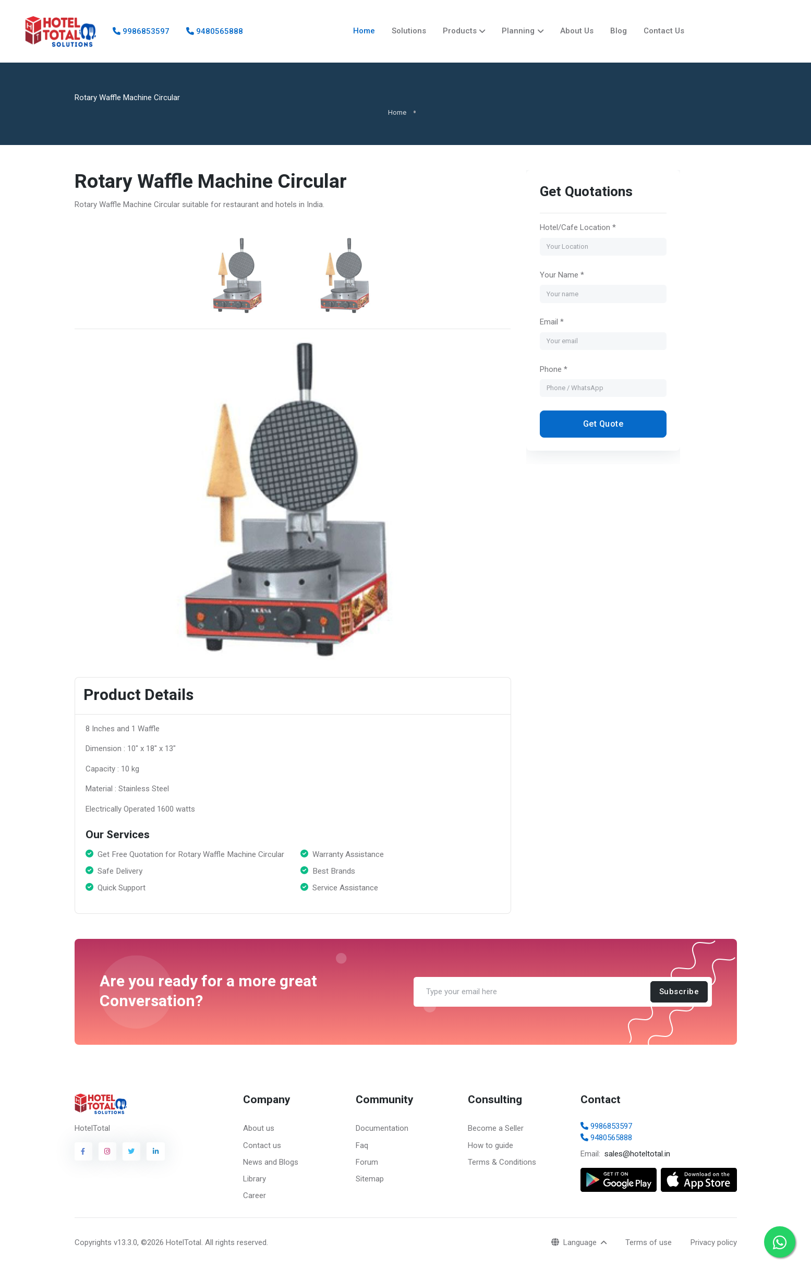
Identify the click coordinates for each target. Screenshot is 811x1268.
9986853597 (141, 31)
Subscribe (679, 992)
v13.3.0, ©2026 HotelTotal (157, 1243)
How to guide (490, 1145)
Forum (367, 1162)
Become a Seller (496, 1128)
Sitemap (370, 1179)
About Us (577, 30)
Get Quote (603, 424)
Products (460, 30)
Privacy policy (714, 1242)
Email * (552, 322)
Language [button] (575, 1242)
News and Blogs (270, 1162)
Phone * (553, 369)
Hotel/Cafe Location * (578, 228)
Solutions (409, 30)
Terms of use (648, 1242)
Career (254, 1195)
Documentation (382, 1128)
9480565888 (214, 31)
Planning (518, 30)
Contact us (262, 1145)
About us (258, 1128)
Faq (362, 1145)
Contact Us (664, 30)
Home (364, 30)
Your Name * (562, 275)
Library (254, 1179)
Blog (618, 30)
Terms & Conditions (502, 1162)
